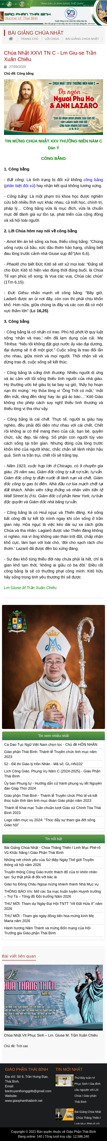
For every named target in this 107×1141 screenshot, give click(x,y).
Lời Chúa (52, 38)
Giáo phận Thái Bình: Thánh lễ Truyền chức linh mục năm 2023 (50, 754)
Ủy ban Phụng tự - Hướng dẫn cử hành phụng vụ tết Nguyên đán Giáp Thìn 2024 (53, 785)
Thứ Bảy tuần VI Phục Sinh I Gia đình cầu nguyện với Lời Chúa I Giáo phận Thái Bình (88, 1089)
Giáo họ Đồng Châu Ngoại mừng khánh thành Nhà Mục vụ (51, 884)
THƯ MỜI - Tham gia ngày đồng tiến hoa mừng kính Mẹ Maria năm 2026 (49, 918)
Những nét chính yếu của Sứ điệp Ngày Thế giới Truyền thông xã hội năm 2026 (49, 862)
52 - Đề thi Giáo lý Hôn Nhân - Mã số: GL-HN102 (43, 764)
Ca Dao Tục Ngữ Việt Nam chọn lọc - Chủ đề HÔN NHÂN (50, 745)
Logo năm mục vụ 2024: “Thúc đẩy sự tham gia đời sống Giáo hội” (49, 822)
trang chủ (29, 38)
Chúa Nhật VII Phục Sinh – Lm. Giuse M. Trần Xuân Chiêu (51, 1035)
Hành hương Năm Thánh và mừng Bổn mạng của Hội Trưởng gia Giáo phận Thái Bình (47, 930)
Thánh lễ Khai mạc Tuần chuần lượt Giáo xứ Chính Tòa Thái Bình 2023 (52, 810)
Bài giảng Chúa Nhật (82, 38)
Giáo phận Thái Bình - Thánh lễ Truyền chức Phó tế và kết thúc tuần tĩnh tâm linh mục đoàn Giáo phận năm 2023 (50, 798)
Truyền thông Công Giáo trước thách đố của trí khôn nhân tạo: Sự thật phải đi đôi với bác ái (50, 874)
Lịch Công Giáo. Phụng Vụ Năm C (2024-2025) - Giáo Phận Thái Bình (52, 773)
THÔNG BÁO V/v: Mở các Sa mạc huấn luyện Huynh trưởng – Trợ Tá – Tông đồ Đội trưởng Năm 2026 (52, 893)
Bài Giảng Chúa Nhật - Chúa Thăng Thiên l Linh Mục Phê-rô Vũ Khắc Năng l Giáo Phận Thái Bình (52, 850)
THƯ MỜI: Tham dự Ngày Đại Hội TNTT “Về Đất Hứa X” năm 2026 (53, 906)
